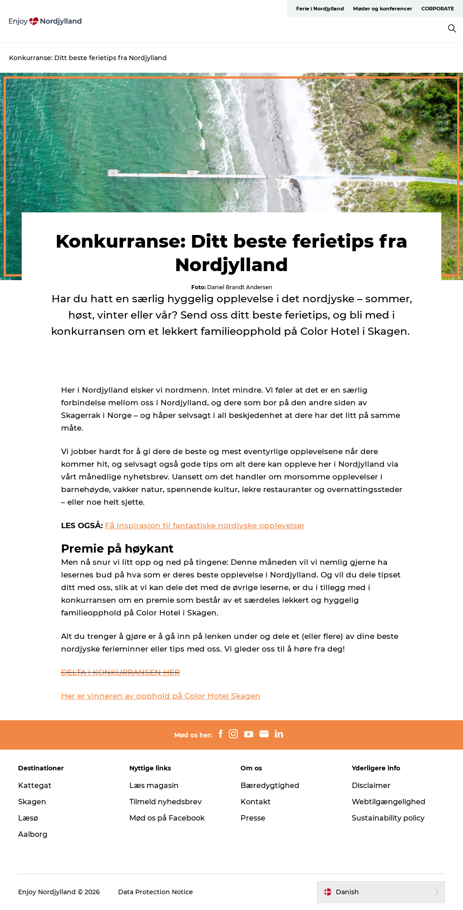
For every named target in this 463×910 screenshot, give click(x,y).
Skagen (32, 801)
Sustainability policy (388, 818)
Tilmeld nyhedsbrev (165, 801)
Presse (253, 818)
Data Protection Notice (155, 892)
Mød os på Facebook (167, 818)
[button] (381, 892)
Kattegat (35, 785)
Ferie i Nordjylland (320, 8)
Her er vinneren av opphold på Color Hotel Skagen (160, 695)
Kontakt (256, 801)
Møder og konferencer (382, 8)
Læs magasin (154, 785)
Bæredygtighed (270, 785)
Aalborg (32, 834)
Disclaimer (371, 785)
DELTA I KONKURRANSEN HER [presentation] (120, 672)
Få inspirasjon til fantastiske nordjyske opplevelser (205, 525)
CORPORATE (437, 8)
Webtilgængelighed (388, 801)
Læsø (28, 818)
